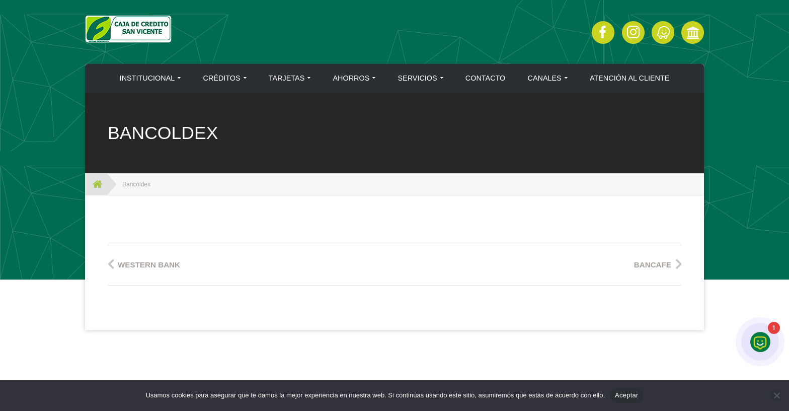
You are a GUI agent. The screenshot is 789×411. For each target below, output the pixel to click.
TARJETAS (286, 78)
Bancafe (652, 264)
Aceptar (627, 395)
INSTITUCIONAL (147, 78)
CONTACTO (485, 78)
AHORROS (351, 78)
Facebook (603, 32)
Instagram (633, 32)
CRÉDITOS (222, 78)
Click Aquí (663, 32)
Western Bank (149, 264)
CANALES (545, 78)
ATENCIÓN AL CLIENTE (629, 78)
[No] (776, 395)
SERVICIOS (417, 78)
